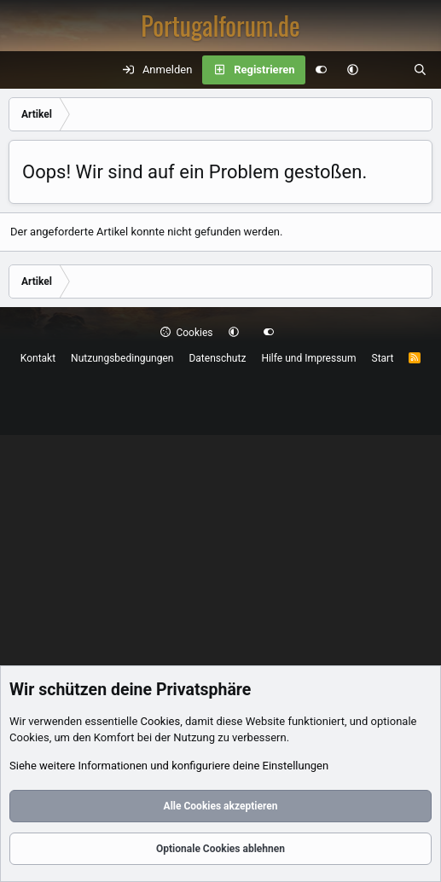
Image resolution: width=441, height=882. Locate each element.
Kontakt (37, 358)
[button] (352, 70)
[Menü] (22, 70)
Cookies (186, 333)
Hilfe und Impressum (308, 358)
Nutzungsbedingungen (122, 358)
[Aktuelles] (385, 70)
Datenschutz (217, 358)
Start (383, 358)
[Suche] (420, 70)
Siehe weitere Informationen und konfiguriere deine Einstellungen (168, 765)
